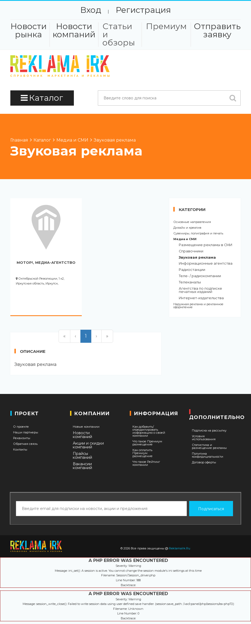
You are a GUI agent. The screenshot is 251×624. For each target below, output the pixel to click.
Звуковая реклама (197, 257)
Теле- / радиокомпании (200, 276)
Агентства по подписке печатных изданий (200, 290)
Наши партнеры (25, 432)
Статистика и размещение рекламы (209, 446)
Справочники (191, 251)
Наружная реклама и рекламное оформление (198, 306)
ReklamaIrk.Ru (179, 548)
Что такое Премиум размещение (147, 443)
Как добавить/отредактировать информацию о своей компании (148, 431)
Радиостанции (192, 270)
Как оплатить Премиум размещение (142, 453)
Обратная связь (25, 443)
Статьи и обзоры (118, 34)
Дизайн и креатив (187, 227)
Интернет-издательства (201, 298)
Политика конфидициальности (207, 455)
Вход (90, 10)
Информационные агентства (205, 263)
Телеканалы (190, 282)
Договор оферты (204, 462)
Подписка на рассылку (209, 430)
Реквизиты (21, 438)
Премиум (166, 26)
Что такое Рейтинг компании (146, 463)
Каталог (42, 98)
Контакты (20, 449)
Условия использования (204, 438)
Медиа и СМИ (184, 239)
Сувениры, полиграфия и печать (198, 233)
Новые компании (86, 426)
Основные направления (192, 222)
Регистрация (143, 10)
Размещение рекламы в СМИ (205, 245)
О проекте (21, 426)
